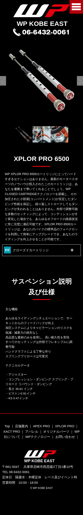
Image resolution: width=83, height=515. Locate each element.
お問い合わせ (65, 437)
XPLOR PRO (64, 426)
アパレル (31, 431)
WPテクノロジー (37, 437)
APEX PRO (41, 426)
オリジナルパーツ (56, 431)
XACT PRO (11, 431)
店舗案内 (21, 426)
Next (79, 80)
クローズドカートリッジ (31, 250)
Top (7, 426)
